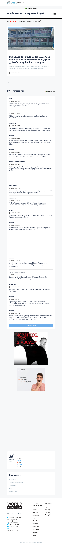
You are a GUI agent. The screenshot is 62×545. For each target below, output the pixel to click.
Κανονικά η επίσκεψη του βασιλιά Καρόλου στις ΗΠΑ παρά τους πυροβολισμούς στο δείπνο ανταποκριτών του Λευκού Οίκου (30, 142)
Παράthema (12, 485)
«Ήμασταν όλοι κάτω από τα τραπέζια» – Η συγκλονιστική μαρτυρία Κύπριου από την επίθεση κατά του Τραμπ (29, 155)
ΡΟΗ (15, 91)
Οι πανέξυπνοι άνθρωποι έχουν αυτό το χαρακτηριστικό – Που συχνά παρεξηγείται (30, 105)
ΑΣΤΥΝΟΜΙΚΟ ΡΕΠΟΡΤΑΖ (17, 162)
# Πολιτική (37, 21)
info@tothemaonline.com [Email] (14, 531)
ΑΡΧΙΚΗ (35, 509)
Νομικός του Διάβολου (16, 482)
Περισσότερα (31, 325)
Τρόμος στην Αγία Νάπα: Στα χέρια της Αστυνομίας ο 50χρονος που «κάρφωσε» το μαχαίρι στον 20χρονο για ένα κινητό (30, 168)
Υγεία (10, 488)
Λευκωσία (19, 456)
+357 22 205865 (14, 524)
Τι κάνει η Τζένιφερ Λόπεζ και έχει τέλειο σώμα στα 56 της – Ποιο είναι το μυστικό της (30, 216)
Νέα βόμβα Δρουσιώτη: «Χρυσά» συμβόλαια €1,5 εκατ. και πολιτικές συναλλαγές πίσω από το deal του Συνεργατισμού (30, 129)
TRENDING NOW (12, 21)
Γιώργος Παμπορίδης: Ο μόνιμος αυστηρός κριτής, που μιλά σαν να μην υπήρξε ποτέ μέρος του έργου (30, 192)
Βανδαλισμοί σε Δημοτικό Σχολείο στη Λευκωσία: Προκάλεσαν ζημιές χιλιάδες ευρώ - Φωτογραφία (29, 59)
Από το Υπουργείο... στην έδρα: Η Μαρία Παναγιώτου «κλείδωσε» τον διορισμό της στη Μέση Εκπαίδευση (27, 204)
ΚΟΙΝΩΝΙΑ (12, 111)
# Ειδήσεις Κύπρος (25, 21)
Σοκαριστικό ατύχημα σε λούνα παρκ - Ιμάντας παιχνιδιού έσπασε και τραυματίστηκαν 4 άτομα (30, 228)
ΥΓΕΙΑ (10, 99)
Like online (12, 479)
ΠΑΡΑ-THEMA (13, 186)
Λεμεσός (19, 460)
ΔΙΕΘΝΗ (11, 135)
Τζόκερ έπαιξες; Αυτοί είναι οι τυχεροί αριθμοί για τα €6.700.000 (28, 117)
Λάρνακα (19, 464)
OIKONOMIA (36, 515)
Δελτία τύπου (13, 491)
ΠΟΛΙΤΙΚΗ (35, 512)
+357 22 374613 (14, 526)
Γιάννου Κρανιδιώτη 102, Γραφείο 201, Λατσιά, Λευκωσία (14, 520)
